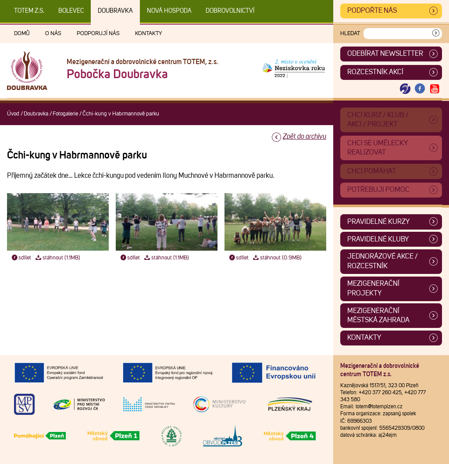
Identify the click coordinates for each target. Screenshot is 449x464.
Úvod (13, 114)
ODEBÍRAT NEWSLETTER (385, 53)
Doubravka (115, 11)
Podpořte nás (372, 10)
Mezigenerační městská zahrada (378, 315)
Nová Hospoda (169, 11)
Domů (22, 33)
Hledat (350, 33)
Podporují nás (98, 33)
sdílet (21, 258)
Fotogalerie (65, 114)
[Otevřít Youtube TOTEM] (434, 88)
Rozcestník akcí (375, 72)
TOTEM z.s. (29, 11)
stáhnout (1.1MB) (57, 258)
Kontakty (148, 33)
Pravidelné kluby (378, 239)
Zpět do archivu (304, 136)
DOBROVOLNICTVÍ (230, 11)
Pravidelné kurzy (378, 221)
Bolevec (71, 11)
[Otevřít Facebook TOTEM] (420, 88)
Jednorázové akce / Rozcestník (382, 261)
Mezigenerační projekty (373, 288)
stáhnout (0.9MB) (277, 258)
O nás (53, 33)
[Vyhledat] (436, 33)
